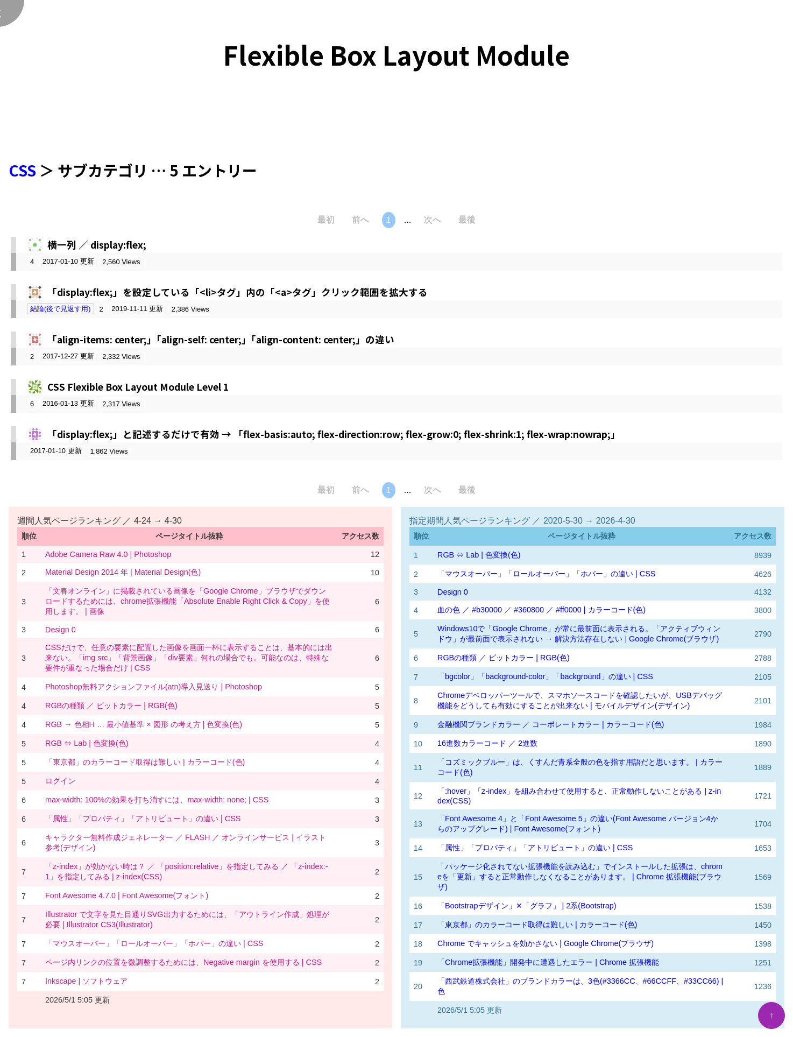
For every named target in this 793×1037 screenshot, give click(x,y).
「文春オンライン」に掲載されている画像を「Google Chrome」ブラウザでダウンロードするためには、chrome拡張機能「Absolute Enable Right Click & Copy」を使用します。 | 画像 (187, 601)
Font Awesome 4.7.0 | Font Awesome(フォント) (126, 895)
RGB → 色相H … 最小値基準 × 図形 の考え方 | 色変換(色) (143, 724)
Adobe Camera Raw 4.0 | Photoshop (108, 554)
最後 (467, 219)
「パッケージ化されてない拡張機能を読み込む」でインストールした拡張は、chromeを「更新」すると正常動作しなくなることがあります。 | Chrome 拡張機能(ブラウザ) (580, 876)
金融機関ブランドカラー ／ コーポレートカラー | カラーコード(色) (550, 724)
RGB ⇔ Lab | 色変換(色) (87, 743)
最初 (326, 219)
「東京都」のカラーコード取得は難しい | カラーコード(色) (145, 762)
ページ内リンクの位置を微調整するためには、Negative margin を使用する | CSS (183, 962)
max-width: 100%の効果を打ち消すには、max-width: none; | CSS (156, 799)
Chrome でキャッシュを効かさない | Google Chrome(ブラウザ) (545, 943)
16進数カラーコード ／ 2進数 (487, 743)
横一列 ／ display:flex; (96, 244)
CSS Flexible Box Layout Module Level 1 (138, 386)
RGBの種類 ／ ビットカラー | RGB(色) (111, 705)
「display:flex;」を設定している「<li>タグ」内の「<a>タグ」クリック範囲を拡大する (237, 292)
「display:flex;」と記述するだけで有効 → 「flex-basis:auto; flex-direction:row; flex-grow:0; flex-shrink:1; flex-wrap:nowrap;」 (333, 434)
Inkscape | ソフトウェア (86, 981)
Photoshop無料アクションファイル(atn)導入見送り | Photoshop (153, 686)
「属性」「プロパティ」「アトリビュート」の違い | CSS (142, 818)
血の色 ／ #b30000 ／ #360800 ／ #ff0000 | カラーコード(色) (541, 609)
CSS (22, 170)
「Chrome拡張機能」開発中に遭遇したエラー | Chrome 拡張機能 (548, 962)
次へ (432, 219)
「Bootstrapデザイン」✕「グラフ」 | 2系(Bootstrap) (527, 905)
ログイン (60, 781)
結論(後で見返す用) (60, 309)
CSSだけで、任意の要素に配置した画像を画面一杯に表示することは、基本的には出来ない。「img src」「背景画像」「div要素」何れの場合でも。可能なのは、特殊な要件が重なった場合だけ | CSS (188, 657)
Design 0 (60, 629)
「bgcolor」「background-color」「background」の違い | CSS (545, 676)
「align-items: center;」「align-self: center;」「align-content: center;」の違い (220, 339)
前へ (360, 219)
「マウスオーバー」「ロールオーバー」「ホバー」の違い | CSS (154, 943)
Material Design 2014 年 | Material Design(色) (123, 572)
